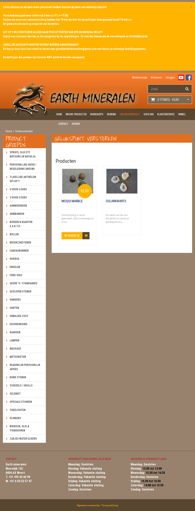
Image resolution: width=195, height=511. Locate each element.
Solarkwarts (116, 201)
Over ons (149, 114)
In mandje (77, 235)
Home (59, 114)
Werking (111, 114)
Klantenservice (166, 114)
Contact (63, 124)
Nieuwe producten (76, 114)
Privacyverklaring (109, 505)
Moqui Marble (72, 201)
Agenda (76, 124)
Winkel (182, 114)
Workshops (96, 114)
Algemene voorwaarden (88, 505)
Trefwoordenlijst (130, 114)
